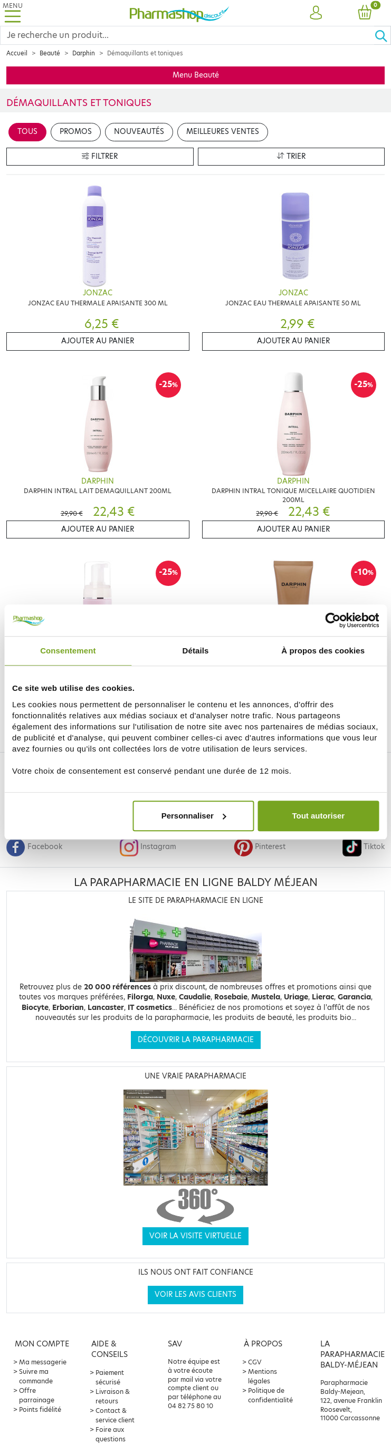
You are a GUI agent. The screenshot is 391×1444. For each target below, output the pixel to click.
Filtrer (100, 156)
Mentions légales (262, 1376)
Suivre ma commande (36, 1376)
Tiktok (363, 847)
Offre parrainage (36, 1395)
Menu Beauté (196, 75)
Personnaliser (193, 815)
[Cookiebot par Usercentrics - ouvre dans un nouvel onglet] (333, 620)
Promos (76, 132)
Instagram (147, 847)
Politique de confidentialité (270, 1395)
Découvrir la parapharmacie (196, 1040)
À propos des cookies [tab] (323, 650)
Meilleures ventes (222, 132)
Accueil (16, 53)
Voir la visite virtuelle (195, 1236)
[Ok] (382, 35)
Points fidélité (40, 1409)
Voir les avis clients (195, 1294)
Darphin (83, 53)
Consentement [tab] (68, 650)
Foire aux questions (111, 1434)
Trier (291, 156)
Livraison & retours (113, 1396)
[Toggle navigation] (12, 13)
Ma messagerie (42, 1362)
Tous (27, 132)
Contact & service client (115, 1415)
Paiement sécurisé (110, 1377)
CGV (255, 1362)
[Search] (187, 35)
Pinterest (259, 847)
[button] (315, 13)
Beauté (50, 53)
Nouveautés (139, 132)
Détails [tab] (196, 650)
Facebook (34, 847)
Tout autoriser (318, 815)
